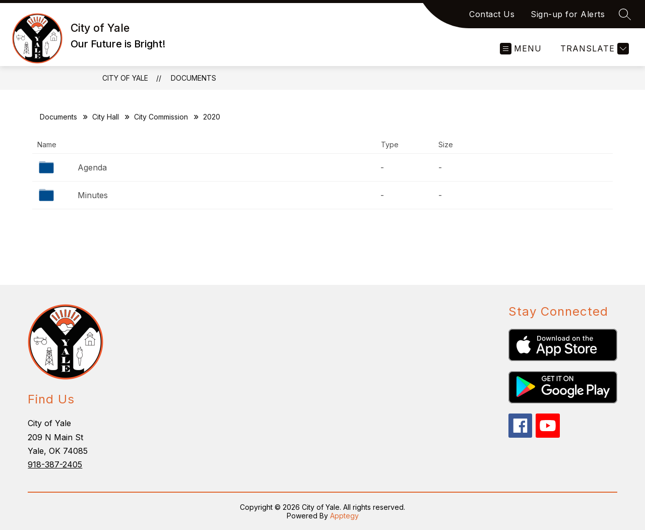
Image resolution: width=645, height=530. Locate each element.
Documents (193, 78)
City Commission (161, 116)
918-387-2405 (55, 464)
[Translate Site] (593, 48)
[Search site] (625, 14)
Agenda (92, 167)
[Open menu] (521, 48)
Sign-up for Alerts (568, 14)
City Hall (105, 116)
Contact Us (491, 14)
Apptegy (344, 515)
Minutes (93, 195)
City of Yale (125, 78)
